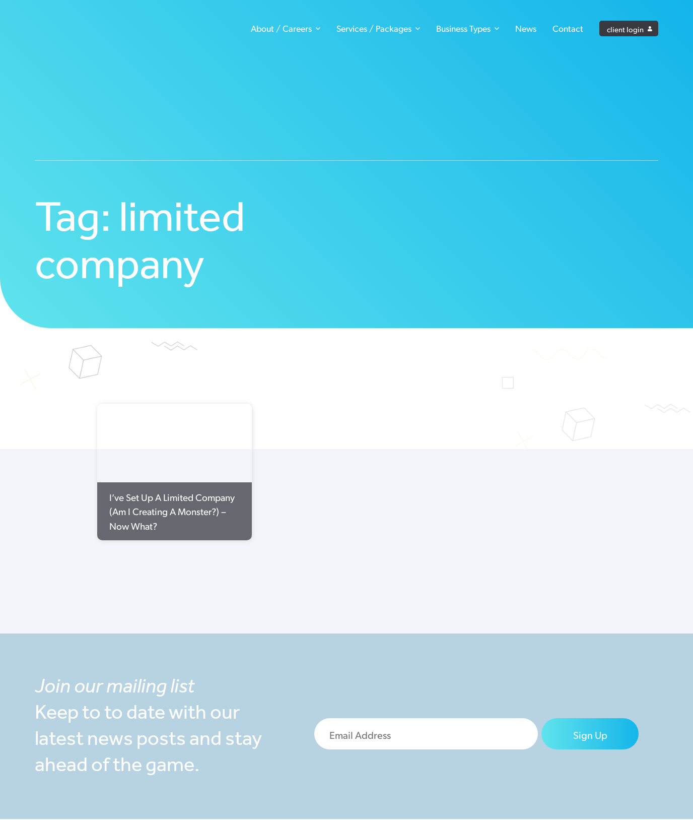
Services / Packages (378, 29)
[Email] (426, 733)
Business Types (467, 29)
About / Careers (285, 29)
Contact (567, 29)
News (525, 29)
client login (629, 29)
